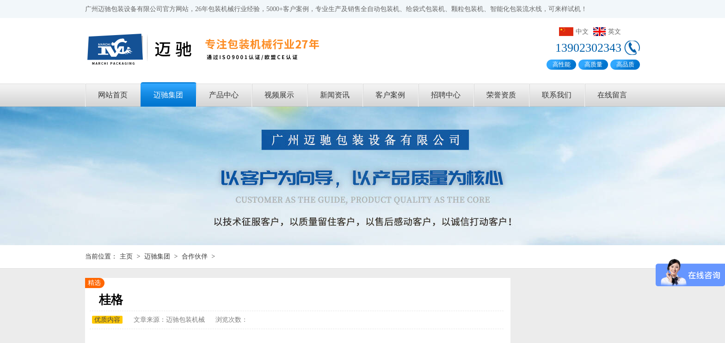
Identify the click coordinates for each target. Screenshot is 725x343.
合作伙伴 (195, 256)
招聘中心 (446, 95)
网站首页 (113, 95)
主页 (126, 256)
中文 (574, 31)
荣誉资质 (501, 95)
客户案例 (390, 95)
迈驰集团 (168, 95)
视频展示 (279, 95)
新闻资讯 (335, 95)
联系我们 (556, 95)
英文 (607, 31)
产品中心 (224, 95)
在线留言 (612, 95)
